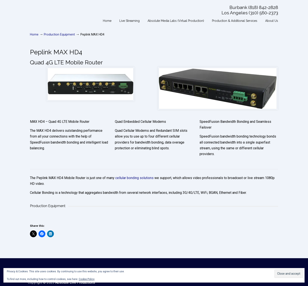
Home (34, 34)
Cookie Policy (87, 279)
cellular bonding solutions (134, 178)
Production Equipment (59, 34)
